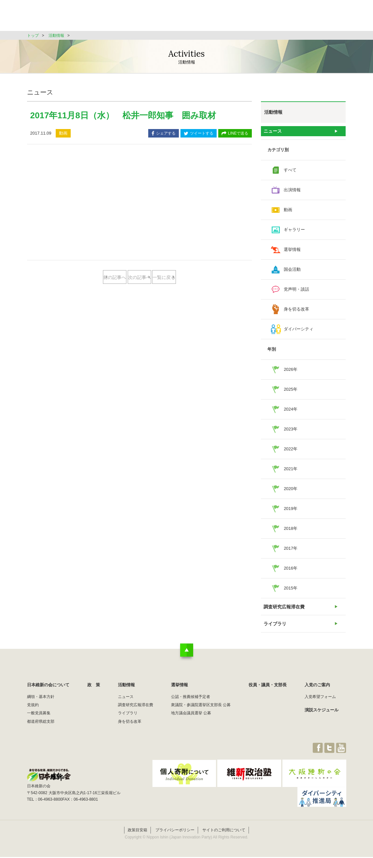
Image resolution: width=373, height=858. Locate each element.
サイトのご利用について (223, 831)
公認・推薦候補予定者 (190, 705)
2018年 (290, 531)
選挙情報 (240, 17)
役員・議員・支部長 (284, 17)
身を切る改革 (296, 312)
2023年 (290, 431)
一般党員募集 (38, 722)
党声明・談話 (296, 292)
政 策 (176, 17)
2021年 (290, 471)
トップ (33, 35)
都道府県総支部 (40, 730)
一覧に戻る (139, 298)
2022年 (290, 451)
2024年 (290, 412)
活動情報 (207, 17)
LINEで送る (235, 134)
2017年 (290, 551)
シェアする (163, 134)
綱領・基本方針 (40, 705)
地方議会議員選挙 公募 (191, 722)
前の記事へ (113, 277)
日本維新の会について (132, 17)
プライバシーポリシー (174, 831)
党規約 (33, 713)
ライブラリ (274, 630)
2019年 (290, 511)
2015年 (290, 591)
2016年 (290, 571)
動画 (288, 212)
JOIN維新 (329, 17)
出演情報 (292, 192)
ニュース (272, 132)
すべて (290, 172)
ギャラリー (294, 232)
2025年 (290, 392)
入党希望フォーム (320, 705)
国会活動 (292, 272)
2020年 (290, 491)
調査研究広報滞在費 (283, 610)
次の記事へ (165, 277)
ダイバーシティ (298, 331)
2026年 (290, 372)
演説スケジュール (321, 718)
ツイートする (198, 134)
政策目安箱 (137, 831)
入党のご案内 (317, 693)
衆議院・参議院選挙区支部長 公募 (201, 713)
